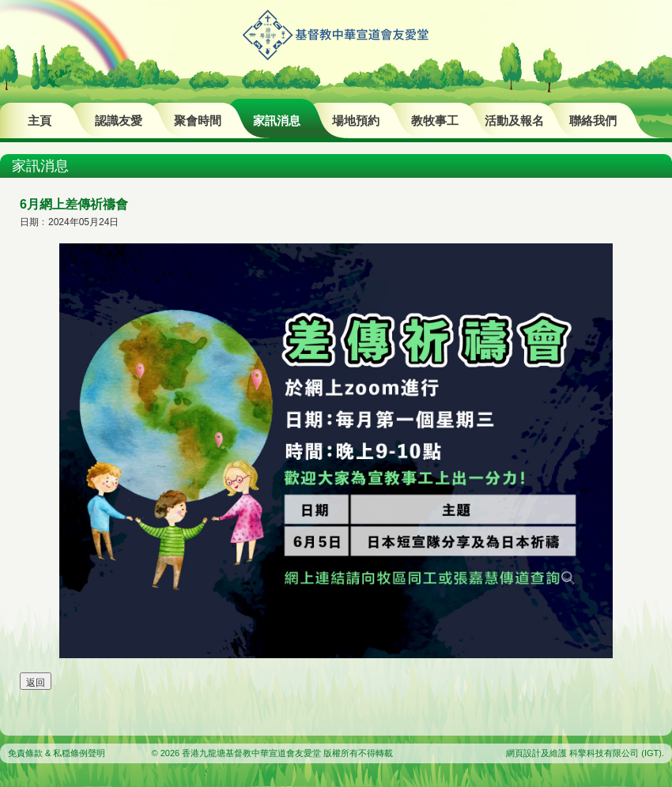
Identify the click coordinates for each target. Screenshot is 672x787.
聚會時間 (197, 120)
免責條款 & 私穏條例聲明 (56, 753)
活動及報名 (514, 120)
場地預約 (355, 120)
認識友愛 (118, 120)
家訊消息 (276, 120)
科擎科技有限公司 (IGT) (615, 753)
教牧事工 (435, 120)
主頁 (39, 120)
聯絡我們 (593, 120)
